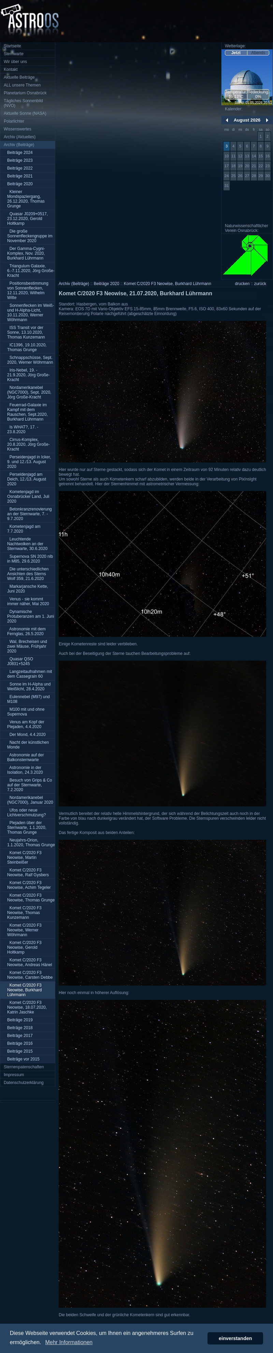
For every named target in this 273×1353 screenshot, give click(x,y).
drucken (242, 283)
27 (247, 176)
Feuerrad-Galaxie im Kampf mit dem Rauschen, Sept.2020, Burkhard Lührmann (27, 412)
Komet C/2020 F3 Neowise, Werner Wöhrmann (24, 930)
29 (261, 176)
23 (267, 166)
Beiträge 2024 (20, 152)
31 (227, 186)
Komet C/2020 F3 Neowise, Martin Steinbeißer (24, 857)
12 (240, 156)
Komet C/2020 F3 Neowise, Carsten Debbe (30, 975)
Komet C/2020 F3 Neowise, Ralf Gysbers (28, 872)
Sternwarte (14, 53)
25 (233, 176)
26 (240, 176)
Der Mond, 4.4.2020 (26, 734)
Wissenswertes (17, 129)
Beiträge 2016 (20, 1043)
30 (267, 176)
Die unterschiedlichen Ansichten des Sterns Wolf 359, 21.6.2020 (27, 574)
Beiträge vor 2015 (23, 1059)
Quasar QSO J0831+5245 (20, 661)
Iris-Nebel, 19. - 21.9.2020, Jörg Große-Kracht (28, 375)
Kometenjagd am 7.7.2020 (23, 529)
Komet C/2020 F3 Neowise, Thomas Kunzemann (24, 913)
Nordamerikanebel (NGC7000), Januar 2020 (30, 800)
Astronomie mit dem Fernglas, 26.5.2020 (26, 631)
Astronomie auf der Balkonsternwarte (25, 757)
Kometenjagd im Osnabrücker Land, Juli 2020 (28, 496)
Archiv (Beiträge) (19, 144)
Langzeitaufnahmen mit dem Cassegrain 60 (29, 674)
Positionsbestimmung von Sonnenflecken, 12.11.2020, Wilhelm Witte (27, 290)
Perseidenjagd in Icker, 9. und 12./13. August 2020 (29, 462)
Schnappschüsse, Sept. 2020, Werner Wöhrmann (30, 360)
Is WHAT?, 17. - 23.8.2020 (22, 429)
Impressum (14, 1074)
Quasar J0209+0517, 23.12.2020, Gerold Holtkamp (27, 218)
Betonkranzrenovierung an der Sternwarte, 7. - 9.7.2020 (29, 514)
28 (254, 176)
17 (227, 166)
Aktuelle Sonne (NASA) (25, 113)
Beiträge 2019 (20, 1020)
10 (227, 156)
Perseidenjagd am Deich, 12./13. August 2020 (26, 479)
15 (261, 156)
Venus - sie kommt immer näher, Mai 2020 (28, 601)
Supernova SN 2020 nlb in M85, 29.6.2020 (30, 559)
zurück (260, 283)
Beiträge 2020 (20, 184)
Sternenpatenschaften (24, 1067)
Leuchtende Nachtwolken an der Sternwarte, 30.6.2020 (27, 544)
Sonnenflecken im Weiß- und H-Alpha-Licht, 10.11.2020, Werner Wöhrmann (30, 312)
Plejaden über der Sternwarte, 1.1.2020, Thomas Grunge (26, 827)
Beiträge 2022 (20, 168)
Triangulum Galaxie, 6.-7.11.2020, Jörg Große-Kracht (31, 271)
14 (254, 156)
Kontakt (11, 69)
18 (233, 166)
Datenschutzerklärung (24, 1082)
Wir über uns (15, 61)
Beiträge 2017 (20, 1035)
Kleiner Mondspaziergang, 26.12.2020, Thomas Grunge (26, 198)
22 (261, 166)
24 (227, 176)
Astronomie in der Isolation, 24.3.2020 (25, 770)
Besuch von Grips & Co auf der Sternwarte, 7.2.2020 (29, 785)
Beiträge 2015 (20, 1051)
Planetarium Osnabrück (25, 93)
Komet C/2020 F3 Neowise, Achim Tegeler (29, 885)
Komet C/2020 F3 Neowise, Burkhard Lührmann (24, 990)
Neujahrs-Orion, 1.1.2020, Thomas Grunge (31, 842)
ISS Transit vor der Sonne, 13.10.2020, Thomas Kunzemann (26, 332)
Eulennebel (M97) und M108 (28, 699)
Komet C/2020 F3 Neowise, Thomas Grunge (31, 897)
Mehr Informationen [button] (68, 1342)
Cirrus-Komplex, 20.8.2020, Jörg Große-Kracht (28, 444)
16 (267, 156)
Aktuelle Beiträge (19, 77)
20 (247, 166)
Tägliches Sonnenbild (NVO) (23, 103)
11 (233, 156)
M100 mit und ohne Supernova (25, 712)
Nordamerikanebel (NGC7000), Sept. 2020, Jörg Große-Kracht (29, 392)
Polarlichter (14, 121)
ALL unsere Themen (22, 85)
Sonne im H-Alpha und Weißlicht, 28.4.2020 (29, 686)
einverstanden (235, 1338)
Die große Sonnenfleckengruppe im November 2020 (30, 236)
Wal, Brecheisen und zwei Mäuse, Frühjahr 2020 (27, 646)
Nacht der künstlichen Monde (28, 745)
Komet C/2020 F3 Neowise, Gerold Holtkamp (24, 947)
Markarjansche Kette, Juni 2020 (27, 589)
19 (240, 166)
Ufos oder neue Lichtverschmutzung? (26, 812)
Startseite (12, 46)
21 (254, 166)
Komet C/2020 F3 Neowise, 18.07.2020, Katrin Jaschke (27, 1007)
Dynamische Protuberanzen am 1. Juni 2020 (30, 616)
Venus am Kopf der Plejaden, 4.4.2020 (25, 724)
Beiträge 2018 (20, 1027)
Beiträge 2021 (20, 176)
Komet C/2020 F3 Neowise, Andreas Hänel (29, 962)
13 (247, 156)
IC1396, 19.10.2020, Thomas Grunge (26, 347)
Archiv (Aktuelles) (19, 137)
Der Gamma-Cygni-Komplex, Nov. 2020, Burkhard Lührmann (26, 253)
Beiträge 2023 (20, 160)
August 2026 (247, 120)
